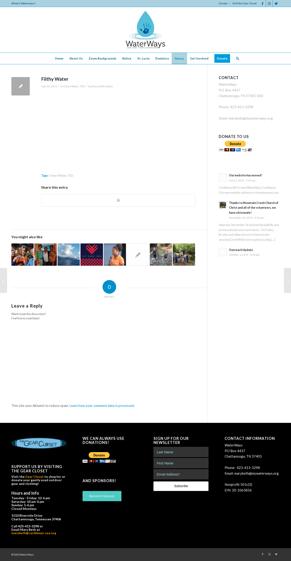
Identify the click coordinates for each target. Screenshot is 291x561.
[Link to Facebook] (262, 3)
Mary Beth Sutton (102, 86)
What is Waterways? (23, 3)
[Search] (236, 58)
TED (82, 86)
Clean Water (71, 86)
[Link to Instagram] (269, 3)
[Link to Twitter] (276, 3)
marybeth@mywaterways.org (250, 118)
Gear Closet (34, 476)
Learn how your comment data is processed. (102, 405)
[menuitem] (223, 3)
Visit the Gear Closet (244, 3)
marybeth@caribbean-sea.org (33, 533)
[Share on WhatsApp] (118, 200)
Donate (223, 3)
